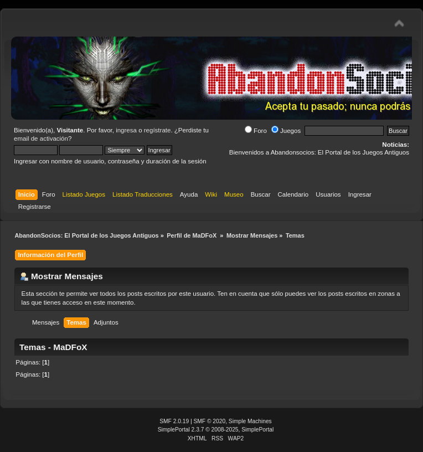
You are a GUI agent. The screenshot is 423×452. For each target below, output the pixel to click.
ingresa (126, 130)
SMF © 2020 (210, 421)
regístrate (157, 130)
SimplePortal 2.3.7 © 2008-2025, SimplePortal (216, 430)
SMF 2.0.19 (174, 421)
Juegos (286, 130)
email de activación (41, 138)
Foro (256, 130)
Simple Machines (250, 421)
